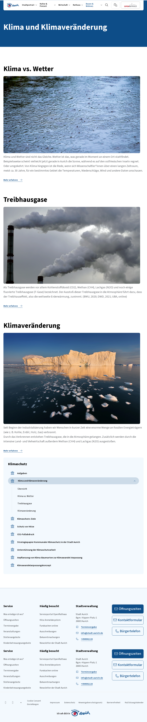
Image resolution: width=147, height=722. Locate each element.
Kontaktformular (127, 620)
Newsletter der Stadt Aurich (53, 643)
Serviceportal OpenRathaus (53, 614)
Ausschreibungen (48, 631)
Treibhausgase (25, 503)
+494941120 (87, 639)
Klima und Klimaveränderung (28, 481)
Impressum (55, 702)
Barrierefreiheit (113, 702)
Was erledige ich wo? (13, 614)
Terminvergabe (11, 625)
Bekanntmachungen (50, 637)
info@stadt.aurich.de (92, 633)
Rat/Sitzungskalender (134, 702)
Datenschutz (69, 702)
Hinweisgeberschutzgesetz (90, 702)
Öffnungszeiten (11, 620)
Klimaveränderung (27, 510)
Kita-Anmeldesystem (50, 620)
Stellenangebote (11, 637)
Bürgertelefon (127, 631)
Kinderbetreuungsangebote (17, 643)
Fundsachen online (49, 625)
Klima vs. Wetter (26, 496)
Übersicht (22, 488)
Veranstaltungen (11, 631)
